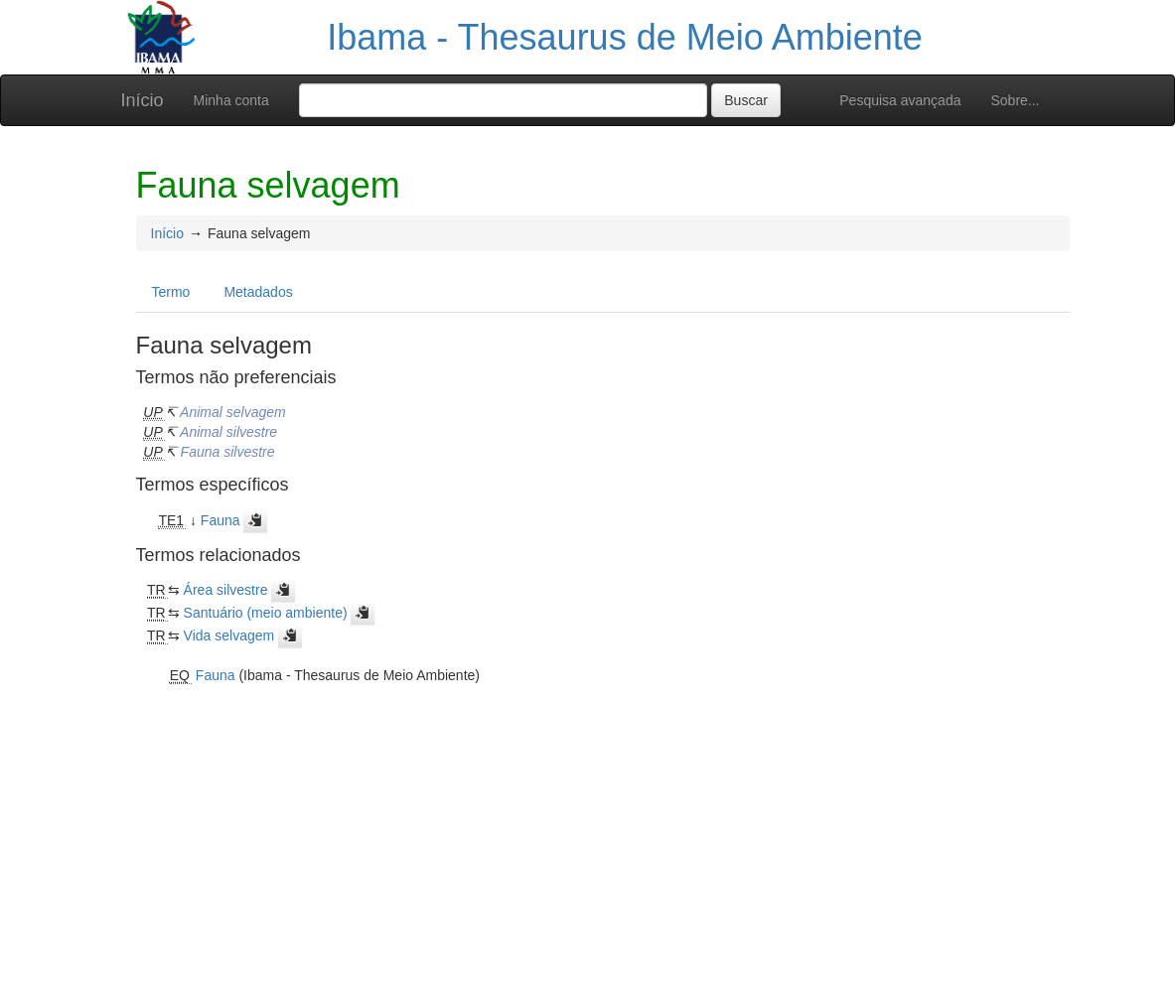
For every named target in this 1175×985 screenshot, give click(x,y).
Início (142, 100)
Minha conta (231, 100)
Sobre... (1014, 100)
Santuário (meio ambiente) (266, 613)
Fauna (220, 520)
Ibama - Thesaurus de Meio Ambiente (625, 37)
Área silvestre (226, 590)
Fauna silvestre (228, 452)
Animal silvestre (228, 432)
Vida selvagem (229, 635)
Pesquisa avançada (899, 100)
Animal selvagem (233, 412)
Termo (171, 292)
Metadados (257, 292)
